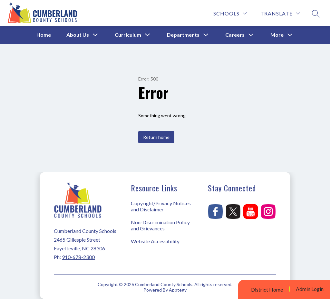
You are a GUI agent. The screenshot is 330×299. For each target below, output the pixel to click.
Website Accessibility (155, 241)
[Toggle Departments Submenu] (206, 35)
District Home (267, 289)
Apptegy (178, 290)
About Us (77, 35)
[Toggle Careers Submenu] (251, 35)
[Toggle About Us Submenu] (95, 35)
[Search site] (316, 13)
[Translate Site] (280, 13)
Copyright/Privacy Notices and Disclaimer (161, 206)
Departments (183, 35)
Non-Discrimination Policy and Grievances (160, 225)
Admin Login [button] (310, 289)
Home (43, 35)
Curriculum (128, 35)
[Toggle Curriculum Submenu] (147, 35)
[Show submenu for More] (277, 35)
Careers (235, 35)
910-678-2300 (78, 257)
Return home (156, 137)
